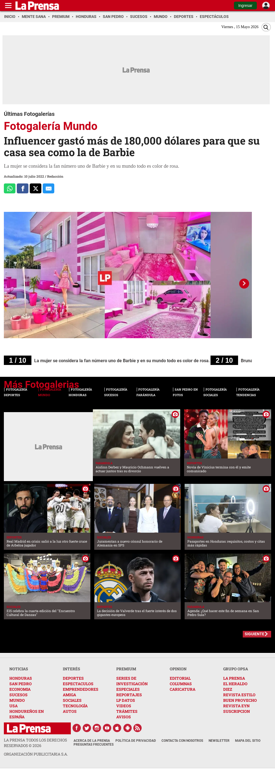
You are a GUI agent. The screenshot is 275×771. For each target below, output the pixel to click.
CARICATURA (182, 689)
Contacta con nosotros (182, 741)
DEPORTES (73, 678)
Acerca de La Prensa (92, 741)
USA (13, 705)
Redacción (55, 176)
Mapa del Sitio (247, 741)
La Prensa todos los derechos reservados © (35, 742)
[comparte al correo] (48, 188)
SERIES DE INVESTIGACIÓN (132, 681)
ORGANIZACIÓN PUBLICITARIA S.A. (36, 754)
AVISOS (123, 716)
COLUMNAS (181, 683)
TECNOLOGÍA (75, 705)
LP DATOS (125, 700)
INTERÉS (71, 668)
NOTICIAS (18, 668)
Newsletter (219, 741)
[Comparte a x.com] (35, 188)
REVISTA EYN (236, 705)
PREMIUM (126, 668)
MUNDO (17, 700)
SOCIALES (72, 700)
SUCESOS (18, 694)
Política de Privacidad (135, 741)
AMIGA (69, 694)
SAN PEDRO (20, 683)
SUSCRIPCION (236, 711)
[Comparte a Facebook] (22, 188)
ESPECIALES (128, 689)
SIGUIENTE (254, 634)
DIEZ (227, 689)
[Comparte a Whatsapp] (9, 188)
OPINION (178, 668)
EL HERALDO (235, 683)
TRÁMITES (127, 711)
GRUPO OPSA (235, 668)
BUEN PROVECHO (240, 700)
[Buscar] (266, 27)
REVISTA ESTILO (239, 694)
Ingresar (245, 5)
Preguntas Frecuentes (94, 744)
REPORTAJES (129, 694)
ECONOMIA (20, 689)
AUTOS (70, 711)
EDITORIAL (180, 678)
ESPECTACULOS (78, 683)
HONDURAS (20, 678)
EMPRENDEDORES (80, 689)
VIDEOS (123, 705)
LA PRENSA (234, 678)
